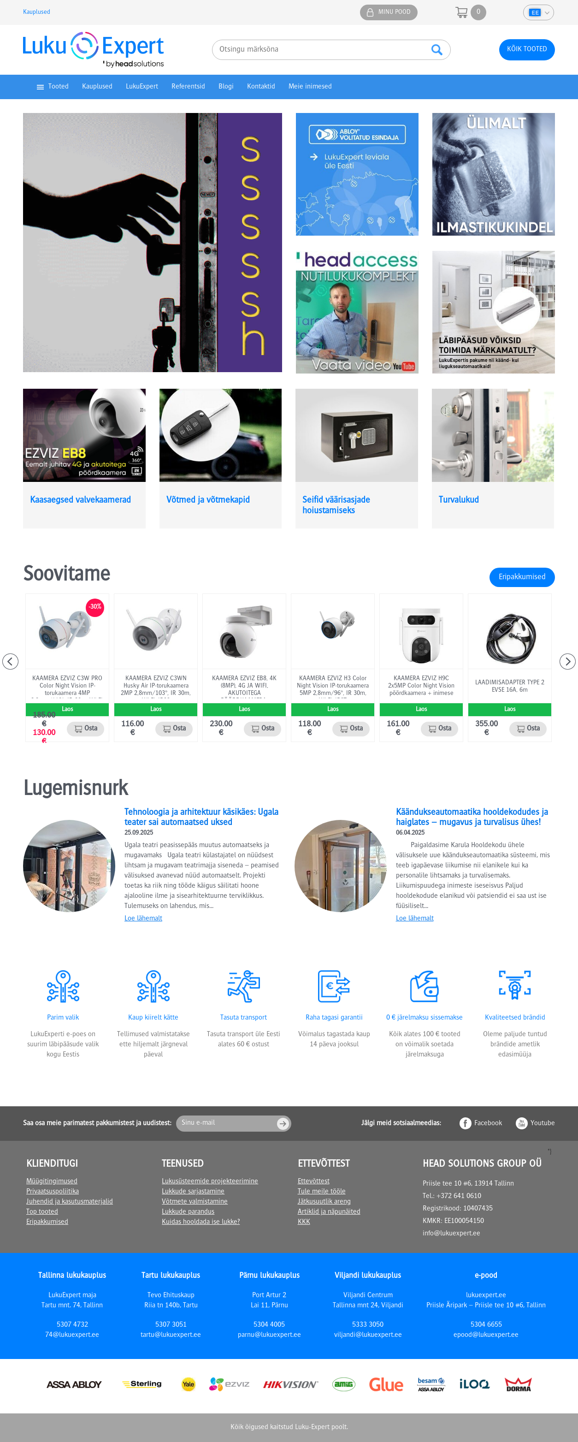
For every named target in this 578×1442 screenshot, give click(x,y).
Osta (90, 729)
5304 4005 (269, 1325)
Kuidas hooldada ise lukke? (201, 1222)
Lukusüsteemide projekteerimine (210, 1182)
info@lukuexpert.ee (451, 1234)
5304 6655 (486, 1325)
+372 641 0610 (458, 1196)
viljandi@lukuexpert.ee (368, 1335)
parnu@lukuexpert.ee (269, 1335)
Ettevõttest (314, 1182)
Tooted (58, 87)
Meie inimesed (310, 87)
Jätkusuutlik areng (324, 1202)
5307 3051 (171, 1325)
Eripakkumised (522, 577)
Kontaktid (261, 87)
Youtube (543, 1123)
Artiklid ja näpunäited (329, 1212)
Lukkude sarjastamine (193, 1192)
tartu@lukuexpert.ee (171, 1335)
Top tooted (42, 1212)
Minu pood (394, 12)
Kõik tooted (527, 49)
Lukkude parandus (188, 1212)
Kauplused (36, 12)
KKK (304, 1222)
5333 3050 (367, 1325)
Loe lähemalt (143, 919)
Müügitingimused (51, 1182)
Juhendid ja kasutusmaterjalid (69, 1202)
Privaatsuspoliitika (52, 1192)
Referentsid (188, 87)
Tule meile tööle (322, 1192)
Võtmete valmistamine (195, 1202)
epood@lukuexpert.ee (486, 1335)
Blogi (226, 87)
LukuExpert (142, 87)
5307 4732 (72, 1325)
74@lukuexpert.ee (72, 1335)
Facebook (488, 1123)
